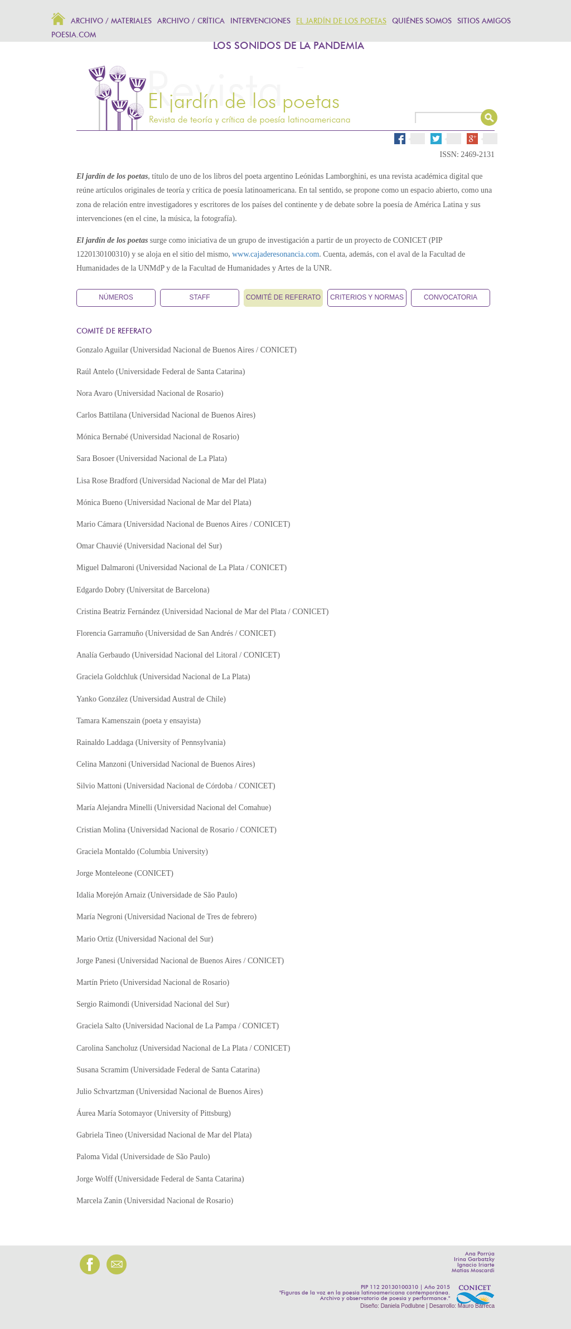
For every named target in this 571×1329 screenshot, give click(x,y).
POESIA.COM (73, 35)
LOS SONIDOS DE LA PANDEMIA (288, 46)
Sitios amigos (484, 21)
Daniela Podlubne (403, 1306)
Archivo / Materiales (111, 21)
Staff (199, 297)
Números (116, 297)
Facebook (410, 137)
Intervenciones (260, 21)
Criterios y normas (367, 297)
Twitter (450, 138)
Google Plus (486, 138)
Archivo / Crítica (191, 21)
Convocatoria (450, 297)
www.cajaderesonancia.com (275, 254)
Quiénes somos (422, 21)
